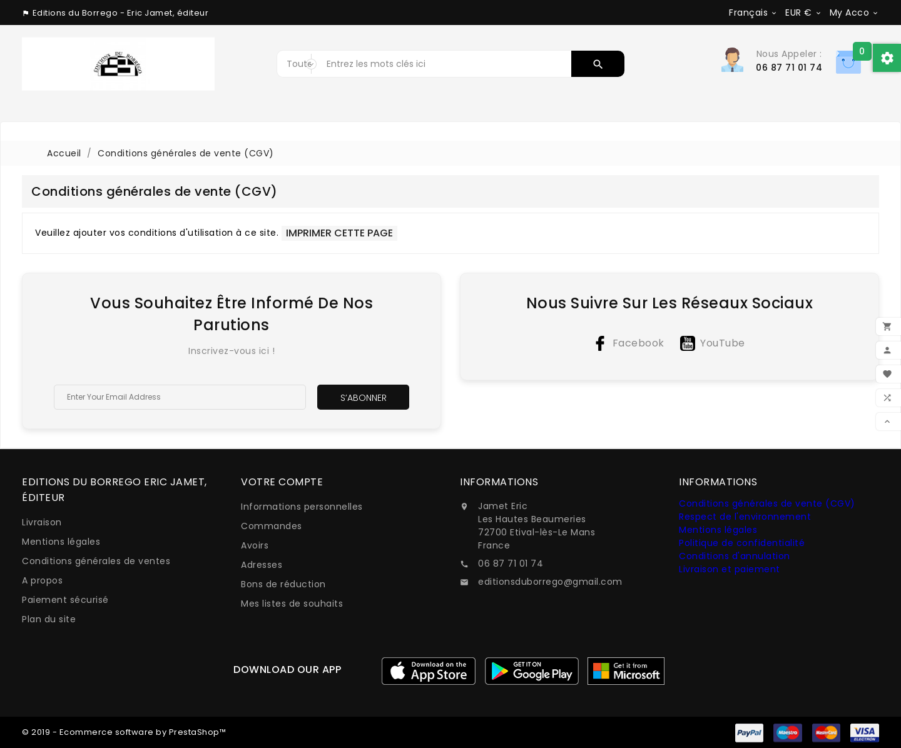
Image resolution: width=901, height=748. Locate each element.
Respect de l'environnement (745, 516)
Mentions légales (61, 541)
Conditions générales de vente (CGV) (767, 503)
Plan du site (49, 619)
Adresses (261, 564)
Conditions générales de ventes (96, 561)
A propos (42, 580)
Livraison (42, 522)
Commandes (271, 526)
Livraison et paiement (729, 569)
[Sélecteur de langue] (753, 12)
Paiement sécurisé (65, 600)
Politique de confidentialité (742, 543)
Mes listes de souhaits (292, 603)
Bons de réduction (283, 584)
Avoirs (254, 545)
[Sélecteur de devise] (803, 12)
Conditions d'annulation (734, 556)
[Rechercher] (446, 64)
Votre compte (282, 482)
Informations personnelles (302, 506)
